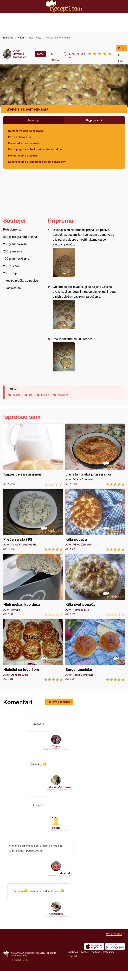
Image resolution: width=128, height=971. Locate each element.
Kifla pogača (95, 520)
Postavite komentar (59, 701)
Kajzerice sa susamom (33, 455)
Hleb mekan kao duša (33, 585)
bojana (56, 827)
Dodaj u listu (121, 49)
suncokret (63, 394)
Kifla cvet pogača (95, 585)
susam (16, 394)
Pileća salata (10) (33, 520)
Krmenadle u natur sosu (23, 143)
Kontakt (26, 955)
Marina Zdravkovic (60, 787)
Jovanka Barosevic (19, 55)
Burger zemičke (95, 650)
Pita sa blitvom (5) (19, 136)
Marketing (16, 955)
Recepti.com (64, 6)
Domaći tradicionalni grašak (26, 130)
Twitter (84, 952)
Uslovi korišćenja (47, 952)
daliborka (66, 873)
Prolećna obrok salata (22, 155)
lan (30, 394)
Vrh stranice (114, 933)
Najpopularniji (94, 120)
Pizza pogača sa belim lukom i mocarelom (35, 149)
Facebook (72, 952)
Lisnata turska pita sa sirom (95, 455)
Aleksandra (56, 913)
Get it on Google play (115, 946)
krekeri (45, 394)
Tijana (56, 746)
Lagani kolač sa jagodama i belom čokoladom (37, 161)
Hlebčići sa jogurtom (33, 650)
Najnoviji (33, 120)
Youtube (95, 952)
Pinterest (72, 956)
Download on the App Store (94, 946)
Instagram (108, 952)
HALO (24, 959)
